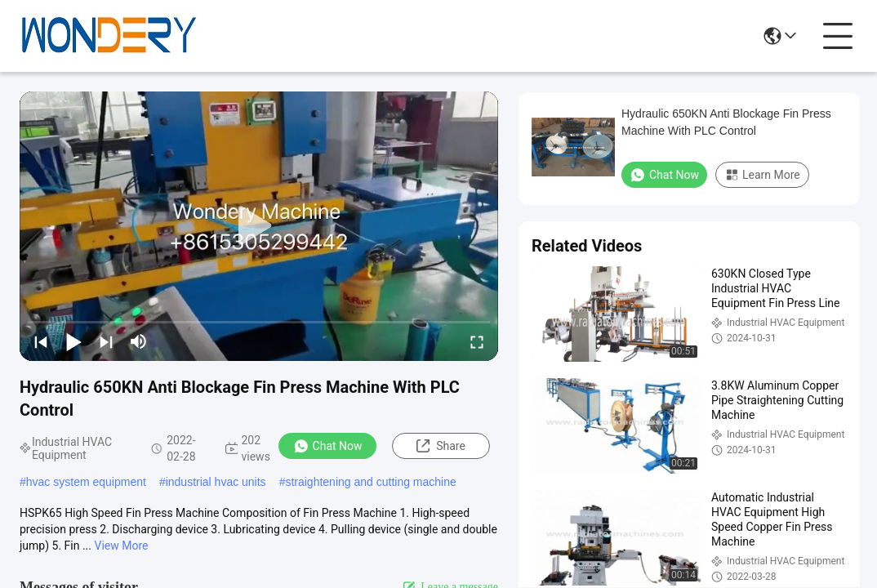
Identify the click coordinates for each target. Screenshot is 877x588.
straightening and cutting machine (370, 481)
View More (122, 545)
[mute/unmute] (138, 341)
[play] (258, 226)
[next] (106, 341)
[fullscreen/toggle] (477, 341)
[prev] (40, 341)
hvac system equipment (86, 481)
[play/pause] (73, 341)
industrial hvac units (216, 481)
